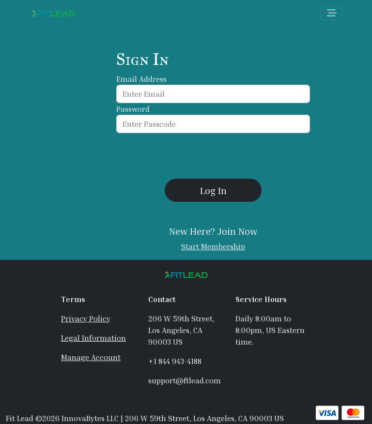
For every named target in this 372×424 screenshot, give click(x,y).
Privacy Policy (85, 318)
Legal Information (93, 338)
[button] (213, 190)
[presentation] (213, 156)
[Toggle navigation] (332, 13)
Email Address (141, 79)
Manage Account (91, 357)
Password (133, 109)
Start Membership (213, 246)
